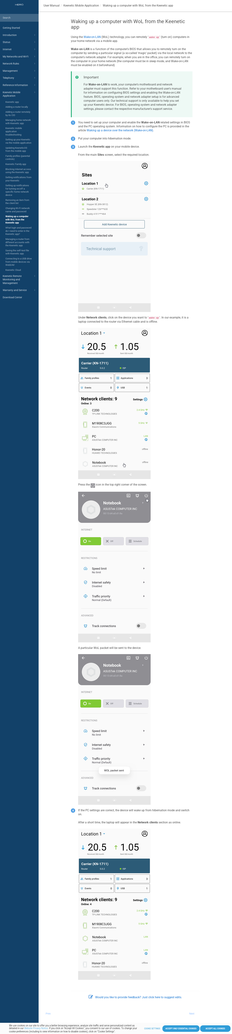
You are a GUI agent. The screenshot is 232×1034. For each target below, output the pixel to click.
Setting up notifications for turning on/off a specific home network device (17, 190)
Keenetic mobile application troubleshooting (13, 131)
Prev (48, 1013)
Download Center (12, 297)
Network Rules (19, 64)
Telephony (19, 78)
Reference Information (19, 85)
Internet (19, 49)
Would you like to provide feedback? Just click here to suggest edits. (135, 997)
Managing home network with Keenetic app (18, 122)
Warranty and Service (19, 290)
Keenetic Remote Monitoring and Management (19, 279)
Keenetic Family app (15, 164)
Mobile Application (81, 5)
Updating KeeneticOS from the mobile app (16, 149)
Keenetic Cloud (13, 270)
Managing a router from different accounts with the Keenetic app (17, 242)
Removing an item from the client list (17, 202)
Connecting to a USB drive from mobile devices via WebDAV (18, 261)
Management (19, 71)
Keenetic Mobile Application (19, 93)
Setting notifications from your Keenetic (18, 179)
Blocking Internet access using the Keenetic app (18, 171)
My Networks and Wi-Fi (19, 57)
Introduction (19, 35)
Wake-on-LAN (92, 37)
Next (191, 1013)
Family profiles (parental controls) (17, 158)
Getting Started (11, 27)
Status (19, 42)
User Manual (52, 5)
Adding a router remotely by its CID (17, 114)
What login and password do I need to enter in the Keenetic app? (18, 230)
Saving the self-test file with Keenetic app (17, 252)
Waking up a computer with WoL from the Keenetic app (16, 219)
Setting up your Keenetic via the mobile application (18, 141)
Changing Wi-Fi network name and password (17, 210)
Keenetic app (12, 102)
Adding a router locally (16, 106)
